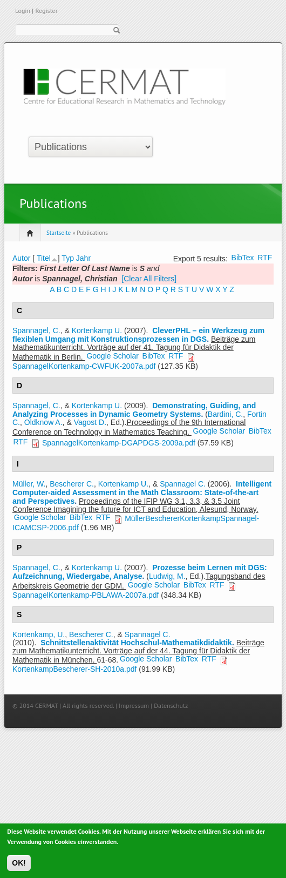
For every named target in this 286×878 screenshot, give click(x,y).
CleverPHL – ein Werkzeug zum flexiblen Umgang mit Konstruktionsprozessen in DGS (138, 334)
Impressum (134, 705)
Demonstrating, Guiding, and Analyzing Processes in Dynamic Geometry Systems (134, 409)
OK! (19, 866)
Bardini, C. (225, 414)
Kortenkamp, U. (38, 634)
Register (46, 10)
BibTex (242, 257)
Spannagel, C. (36, 330)
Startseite (58, 233)
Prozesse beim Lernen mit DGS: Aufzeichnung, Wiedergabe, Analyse (139, 571)
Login (22, 10)
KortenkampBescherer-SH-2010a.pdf (74, 669)
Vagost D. (90, 422)
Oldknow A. (43, 422)
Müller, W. (28, 483)
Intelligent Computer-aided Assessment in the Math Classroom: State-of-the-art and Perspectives (141, 492)
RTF (264, 257)
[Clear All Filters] (148, 278)
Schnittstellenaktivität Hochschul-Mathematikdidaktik (136, 642)
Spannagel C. (183, 483)
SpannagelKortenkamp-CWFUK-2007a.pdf (83, 366)
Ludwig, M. (167, 576)
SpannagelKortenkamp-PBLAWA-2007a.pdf (85, 595)
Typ (68, 258)
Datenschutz (171, 705)
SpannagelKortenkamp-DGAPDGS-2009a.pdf (118, 442)
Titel (44, 258)
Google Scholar (112, 356)
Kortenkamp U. (97, 330)
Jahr (83, 258)
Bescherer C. (72, 483)
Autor (21, 258)
